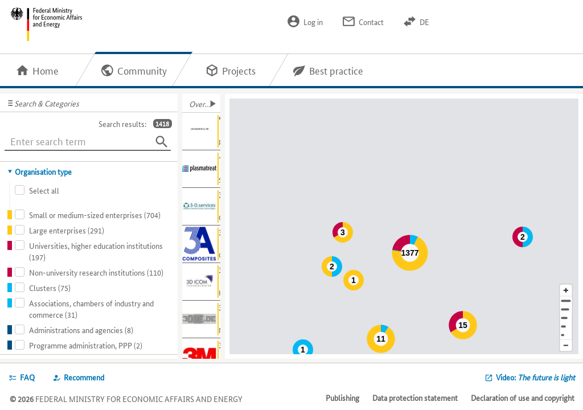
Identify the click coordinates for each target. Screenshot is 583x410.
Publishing (342, 397)
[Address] (566, 301)
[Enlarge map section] (566, 290)
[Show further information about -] (201, 169)
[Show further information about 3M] (201, 357)
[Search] (162, 142)
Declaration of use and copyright (522, 397)
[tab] (89, 171)
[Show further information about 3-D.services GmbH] (201, 207)
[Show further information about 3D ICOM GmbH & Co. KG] (201, 282)
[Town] (566, 309)
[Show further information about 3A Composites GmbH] (201, 244)
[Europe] (566, 335)
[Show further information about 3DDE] (201, 319)
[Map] (405, 226)
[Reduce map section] (566, 345)
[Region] (566, 318)
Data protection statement (415, 397)
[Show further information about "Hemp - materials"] (201, 131)
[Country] (566, 326)
